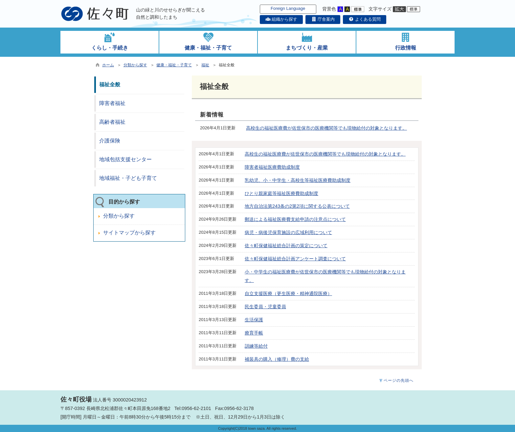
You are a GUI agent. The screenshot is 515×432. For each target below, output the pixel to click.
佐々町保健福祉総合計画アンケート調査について (295, 258)
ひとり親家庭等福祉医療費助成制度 (281, 193)
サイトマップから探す (129, 232)
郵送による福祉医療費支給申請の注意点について (295, 219)
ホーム (108, 65)
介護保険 (109, 140)
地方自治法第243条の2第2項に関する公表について (297, 206)
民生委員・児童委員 (265, 306)
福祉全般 (109, 84)
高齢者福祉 (112, 122)
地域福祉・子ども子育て (128, 178)
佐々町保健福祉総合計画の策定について (286, 245)
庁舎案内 (323, 19)
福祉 (205, 65)
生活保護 (254, 319)
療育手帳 (254, 332)
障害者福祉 (112, 103)
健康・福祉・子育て (174, 65)
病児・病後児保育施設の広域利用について (288, 232)
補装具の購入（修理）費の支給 (277, 359)
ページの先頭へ (399, 380)
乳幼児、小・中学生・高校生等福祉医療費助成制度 (297, 180)
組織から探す (281, 19)
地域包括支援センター (125, 159)
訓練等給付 (256, 346)
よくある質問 (364, 19)
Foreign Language (288, 8)
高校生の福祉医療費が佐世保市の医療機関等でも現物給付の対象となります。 (326, 128)
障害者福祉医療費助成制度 (272, 167)
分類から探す (135, 65)
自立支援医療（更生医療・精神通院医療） (288, 293)
